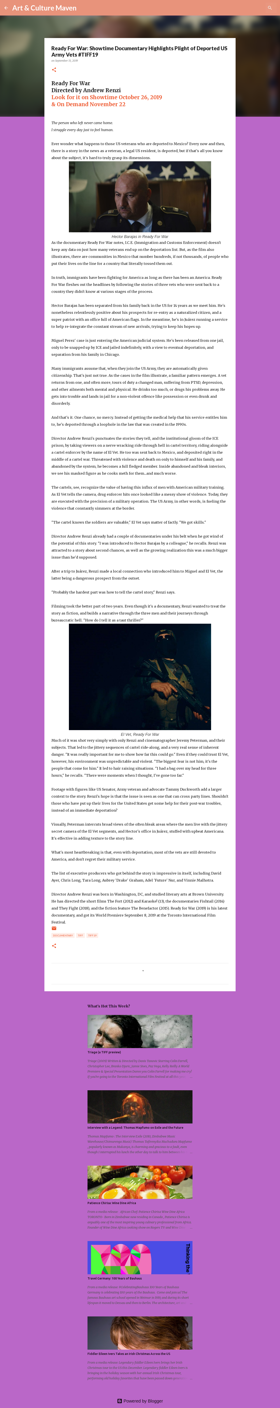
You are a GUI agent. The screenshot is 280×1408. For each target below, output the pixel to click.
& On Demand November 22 (88, 104)
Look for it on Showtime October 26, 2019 (106, 97)
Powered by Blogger (140, 1401)
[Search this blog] (253, 8)
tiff (80, 935)
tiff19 (92, 935)
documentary (63, 935)
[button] (54, 70)
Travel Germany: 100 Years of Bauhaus (115, 1278)
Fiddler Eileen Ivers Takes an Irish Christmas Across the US (129, 1354)
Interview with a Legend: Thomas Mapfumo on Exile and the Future (135, 1127)
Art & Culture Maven (44, 7)
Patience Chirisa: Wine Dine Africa (112, 1203)
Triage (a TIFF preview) (104, 1052)
